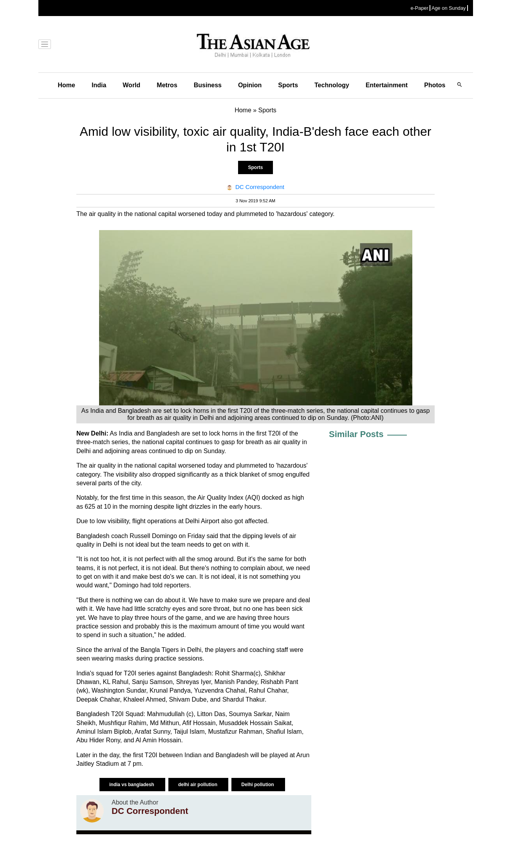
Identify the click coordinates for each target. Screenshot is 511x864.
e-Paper (419, 8)
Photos (434, 85)
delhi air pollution (198, 784)
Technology (331, 85)
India (99, 85)
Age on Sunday (449, 8)
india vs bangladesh (132, 784)
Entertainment (387, 85)
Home (66, 85)
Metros (167, 85)
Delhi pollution (258, 784)
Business (208, 85)
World (131, 85)
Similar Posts (356, 434)
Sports (288, 85)
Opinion (250, 85)
